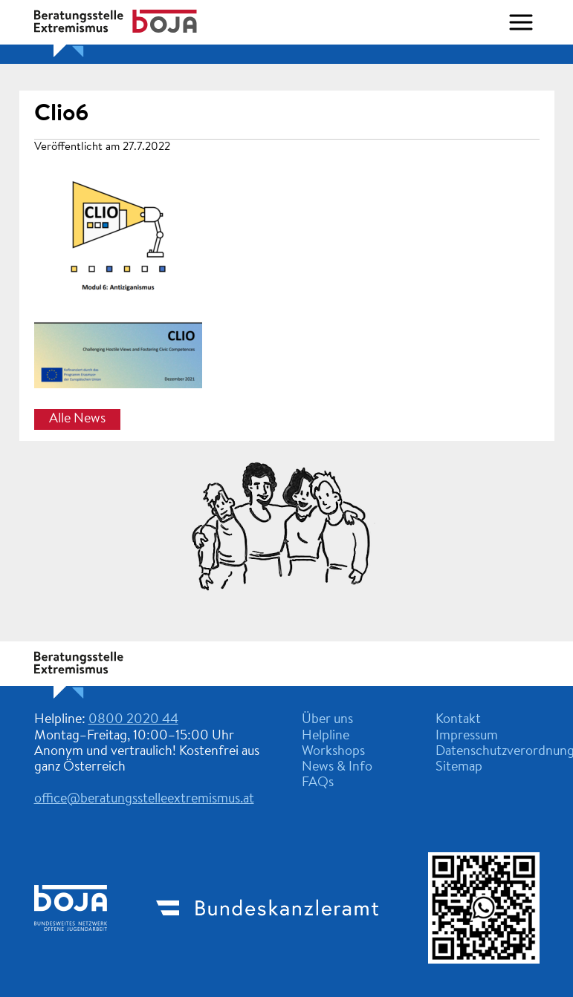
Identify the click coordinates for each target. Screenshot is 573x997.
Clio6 (61, 114)
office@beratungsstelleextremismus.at (144, 799)
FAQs (318, 783)
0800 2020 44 (133, 720)
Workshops (333, 752)
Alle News (77, 419)
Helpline (325, 736)
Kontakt (458, 720)
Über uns (327, 720)
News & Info (337, 767)
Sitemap (459, 767)
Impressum (467, 736)
